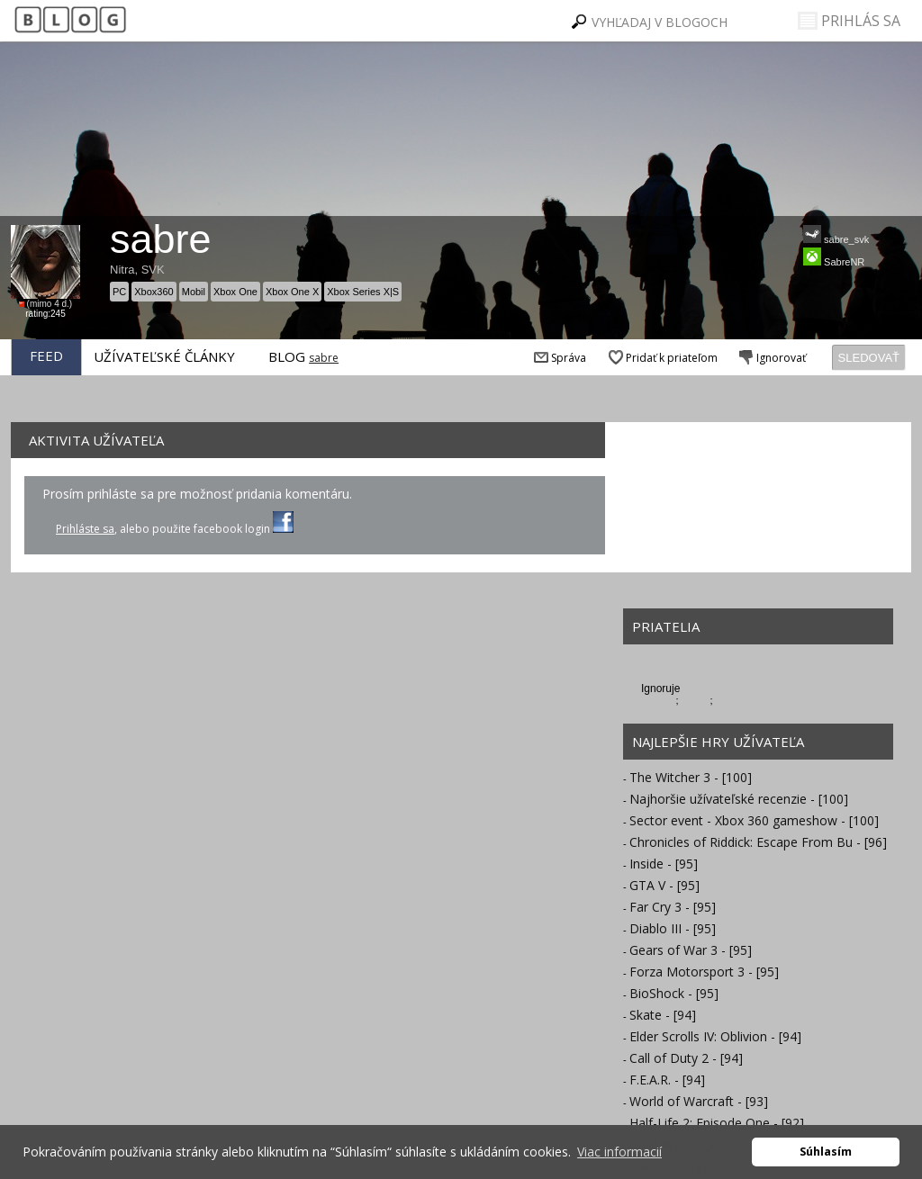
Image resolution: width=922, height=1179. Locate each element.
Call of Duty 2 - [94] (686, 1057)
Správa (558, 357)
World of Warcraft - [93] (698, 1101)
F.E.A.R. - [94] (667, 1079)
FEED (46, 355)
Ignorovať (771, 357)
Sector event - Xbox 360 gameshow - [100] (754, 820)
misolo (696, 700)
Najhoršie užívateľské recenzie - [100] (738, 798)
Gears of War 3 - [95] (690, 949)
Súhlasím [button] (826, 1151)
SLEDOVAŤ (868, 357)
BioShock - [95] (674, 993)
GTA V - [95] (664, 885)
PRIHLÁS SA (849, 21)
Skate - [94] (662, 1014)
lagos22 (658, 700)
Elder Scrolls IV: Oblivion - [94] (715, 1036)
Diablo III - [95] (672, 928)
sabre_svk (836, 235)
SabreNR (833, 257)
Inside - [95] (663, 863)
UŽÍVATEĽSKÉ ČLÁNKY (164, 356)
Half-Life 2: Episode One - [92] (716, 1122)
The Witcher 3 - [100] (690, 777)
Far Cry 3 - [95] (672, 906)
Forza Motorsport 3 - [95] (704, 971)
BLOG (286, 356)
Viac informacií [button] (619, 1151)
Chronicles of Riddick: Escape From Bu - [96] (758, 841)
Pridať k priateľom (661, 357)
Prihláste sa (85, 528)
